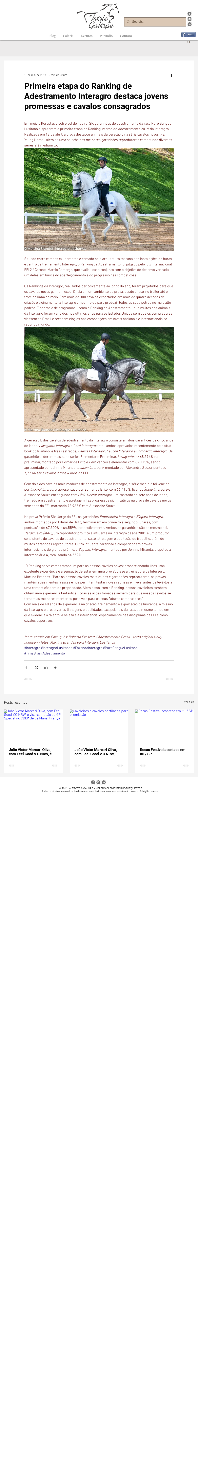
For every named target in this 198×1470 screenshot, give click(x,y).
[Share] (188, 34)
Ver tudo (189, 702)
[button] (189, 41)
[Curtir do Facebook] (189, 29)
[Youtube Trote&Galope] (189, 24)
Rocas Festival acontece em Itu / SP (162, 752)
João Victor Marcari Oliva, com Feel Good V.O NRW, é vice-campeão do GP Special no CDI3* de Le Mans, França (32, 752)
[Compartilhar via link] (56, 667)
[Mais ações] (171, 75)
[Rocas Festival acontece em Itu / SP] (164, 726)
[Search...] (154, 22)
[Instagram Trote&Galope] (189, 19)
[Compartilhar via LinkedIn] (46, 667)
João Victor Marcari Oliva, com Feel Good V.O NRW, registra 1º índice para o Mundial (96, 752)
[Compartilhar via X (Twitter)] (36, 667)
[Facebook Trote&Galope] (189, 14)
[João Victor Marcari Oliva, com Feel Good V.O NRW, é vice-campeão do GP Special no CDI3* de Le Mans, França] (33, 726)
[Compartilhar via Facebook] (26, 667)
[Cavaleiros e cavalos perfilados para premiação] (99, 726)
